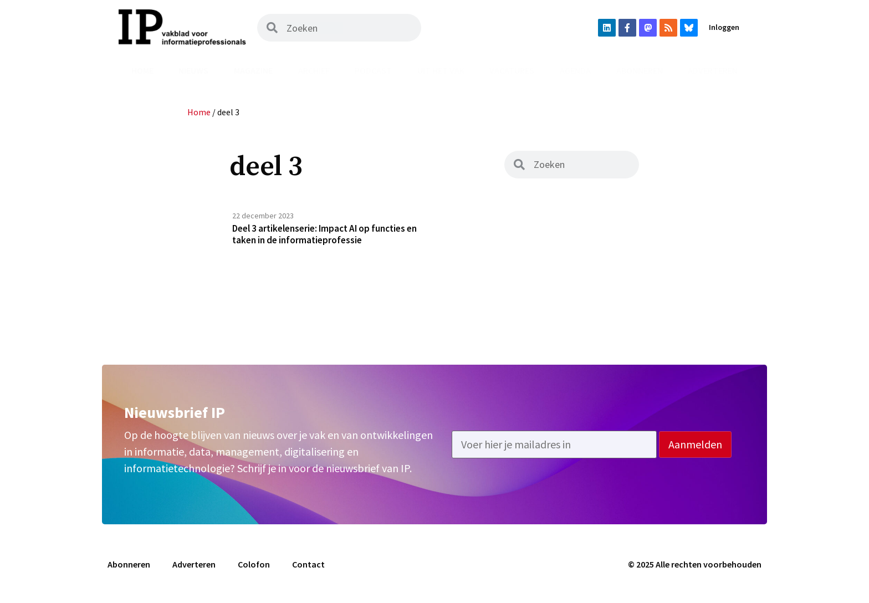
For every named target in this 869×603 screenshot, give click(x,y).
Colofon (254, 568)
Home (142, 70)
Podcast (373, 70)
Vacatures (511, 70)
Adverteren (713, 70)
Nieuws (193, 70)
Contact (308, 568)
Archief (314, 70)
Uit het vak (440, 70)
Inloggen (724, 27)
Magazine (253, 70)
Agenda (575, 70)
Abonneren (639, 70)
